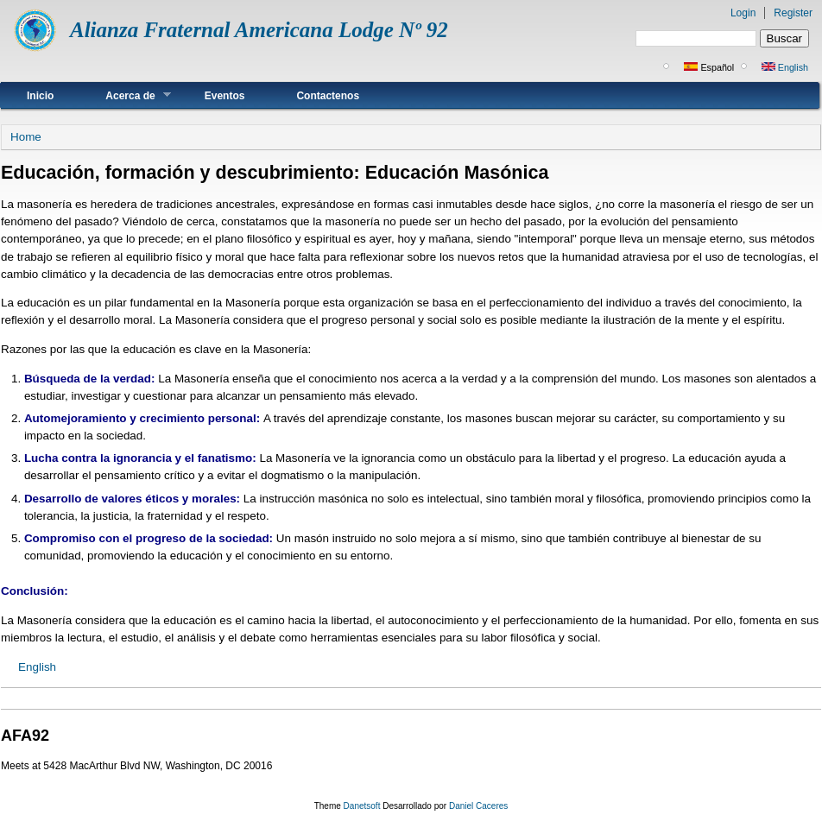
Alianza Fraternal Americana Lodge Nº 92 (259, 29)
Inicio (40, 96)
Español (709, 67)
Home (25, 136)
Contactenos (327, 96)
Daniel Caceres (478, 806)
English (785, 67)
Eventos (225, 96)
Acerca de (124, 95)
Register (793, 13)
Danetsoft (362, 806)
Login (743, 13)
